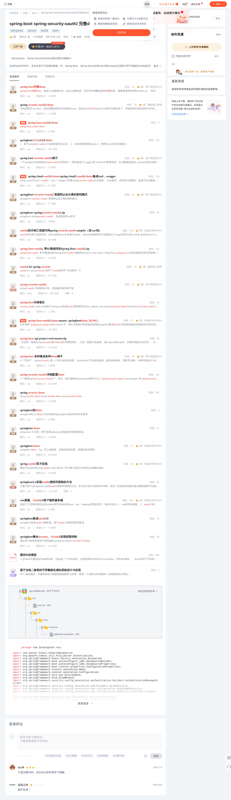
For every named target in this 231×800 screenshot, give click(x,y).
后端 (25, 13)
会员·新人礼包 (168, 4)
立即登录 (121, 32)
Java (34, 13)
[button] (158, 66)
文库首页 (13, 13)
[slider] (26, 756)
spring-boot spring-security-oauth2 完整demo (53, 24)
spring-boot (17, 31)
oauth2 (44, 31)
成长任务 (197, 3)
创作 (218, 4)
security (32, 31)
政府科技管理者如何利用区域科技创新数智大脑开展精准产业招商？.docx (196, 89)
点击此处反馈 (180, 114)
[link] (13, 13)
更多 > (219, 35)
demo (56, 31)
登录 (147, 4)
